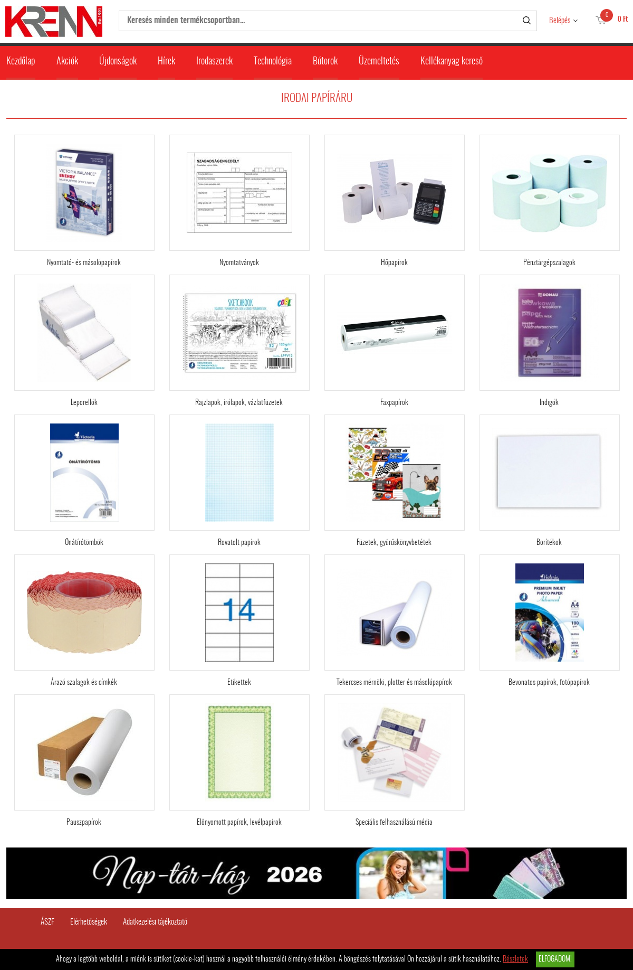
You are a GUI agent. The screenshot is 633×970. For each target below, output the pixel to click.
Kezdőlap (20, 62)
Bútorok (325, 62)
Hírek (166, 62)
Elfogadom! (555, 959)
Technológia (273, 62)
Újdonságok (118, 62)
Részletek (515, 959)
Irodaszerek (214, 62)
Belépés (559, 21)
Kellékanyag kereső (451, 62)
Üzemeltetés (379, 62)
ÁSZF (47, 922)
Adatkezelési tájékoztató (155, 922)
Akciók (67, 62)
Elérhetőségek (88, 922)
